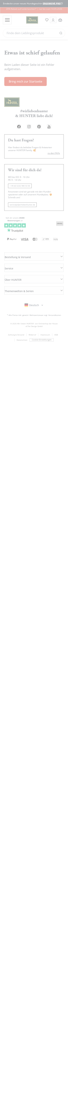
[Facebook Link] (16, 123)
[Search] (34, 33)
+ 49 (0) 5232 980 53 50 (20, 182)
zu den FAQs (54, 149)
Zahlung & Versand (16, 321)
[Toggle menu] (7, 20)
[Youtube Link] (51, 123)
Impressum (45, 321)
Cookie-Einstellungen (41, 326)
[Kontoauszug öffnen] (52, 20)
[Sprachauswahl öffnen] (34, 291)
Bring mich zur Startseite (25, 78)
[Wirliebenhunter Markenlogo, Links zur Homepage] (26, 20)
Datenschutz (21, 327)
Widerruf (32, 321)
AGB (56, 321)
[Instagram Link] (28, 123)
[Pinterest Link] (40, 123)
